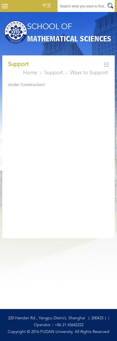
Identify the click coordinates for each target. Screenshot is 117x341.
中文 (46, 5)
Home (30, 72)
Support (53, 72)
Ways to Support (89, 72)
